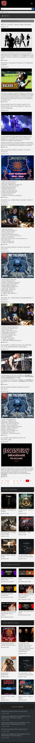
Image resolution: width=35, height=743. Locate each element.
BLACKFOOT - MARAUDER (5, 674)
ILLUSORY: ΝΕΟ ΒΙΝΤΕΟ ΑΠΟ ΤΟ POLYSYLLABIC (13, 439)
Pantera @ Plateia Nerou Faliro (25, 579)
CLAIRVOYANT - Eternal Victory (25, 510)
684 (14, 480)
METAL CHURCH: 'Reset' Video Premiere (16, 24)
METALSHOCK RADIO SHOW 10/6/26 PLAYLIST (14, 729)
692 (8, 483)
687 (24, 480)
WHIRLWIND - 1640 (24, 532)
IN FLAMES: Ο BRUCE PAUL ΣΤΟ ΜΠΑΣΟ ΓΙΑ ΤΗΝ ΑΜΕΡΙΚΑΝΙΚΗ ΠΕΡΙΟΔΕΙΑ (16, 346)
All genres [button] (30, 21)
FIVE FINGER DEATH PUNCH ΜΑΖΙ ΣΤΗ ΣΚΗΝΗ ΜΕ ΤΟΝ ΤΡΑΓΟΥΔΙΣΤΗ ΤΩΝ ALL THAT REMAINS (16, 106)
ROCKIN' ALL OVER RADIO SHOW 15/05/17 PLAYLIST (17, 201)
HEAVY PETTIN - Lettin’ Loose (8, 697)
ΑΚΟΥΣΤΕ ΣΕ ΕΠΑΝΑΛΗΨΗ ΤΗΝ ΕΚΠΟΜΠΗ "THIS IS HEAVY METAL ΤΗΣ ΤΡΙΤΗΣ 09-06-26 (15, 735)
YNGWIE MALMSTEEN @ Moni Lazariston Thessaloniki (25, 595)
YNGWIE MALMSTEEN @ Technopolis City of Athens (8, 613)
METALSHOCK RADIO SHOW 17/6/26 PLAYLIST (14, 711)
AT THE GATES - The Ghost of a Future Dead (25, 556)
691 (5, 483)
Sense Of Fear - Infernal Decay (8, 556)
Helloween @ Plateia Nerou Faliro (7, 594)
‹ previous (7, 480)
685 (17, 480)
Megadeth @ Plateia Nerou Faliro (7, 579)
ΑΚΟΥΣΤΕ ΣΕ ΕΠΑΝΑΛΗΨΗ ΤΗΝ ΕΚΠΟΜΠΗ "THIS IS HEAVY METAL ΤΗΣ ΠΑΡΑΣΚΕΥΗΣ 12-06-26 (15, 723)
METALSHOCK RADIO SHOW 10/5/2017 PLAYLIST (16, 248)
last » (18, 483)
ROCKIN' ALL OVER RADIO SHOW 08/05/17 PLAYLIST (17, 299)
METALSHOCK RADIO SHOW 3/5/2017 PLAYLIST (15, 388)
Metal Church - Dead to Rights (25, 697)
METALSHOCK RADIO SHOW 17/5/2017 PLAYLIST (16, 151)
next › (14, 483)
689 (31, 480)
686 (21, 480)
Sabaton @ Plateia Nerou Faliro (26, 612)
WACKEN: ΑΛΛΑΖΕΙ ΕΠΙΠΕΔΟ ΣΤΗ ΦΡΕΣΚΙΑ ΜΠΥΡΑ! (17, 64)
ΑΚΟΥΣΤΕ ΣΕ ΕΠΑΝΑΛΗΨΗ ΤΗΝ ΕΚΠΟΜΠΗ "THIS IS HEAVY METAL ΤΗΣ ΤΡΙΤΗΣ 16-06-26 (15, 717)
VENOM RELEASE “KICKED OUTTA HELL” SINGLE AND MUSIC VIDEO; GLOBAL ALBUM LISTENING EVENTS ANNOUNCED (25, 647)
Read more (5, 60)
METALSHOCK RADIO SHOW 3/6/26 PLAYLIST (8, 644)
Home (2, 12)
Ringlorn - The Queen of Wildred (8, 510)
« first (2, 480)
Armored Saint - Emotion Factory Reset (8, 533)
